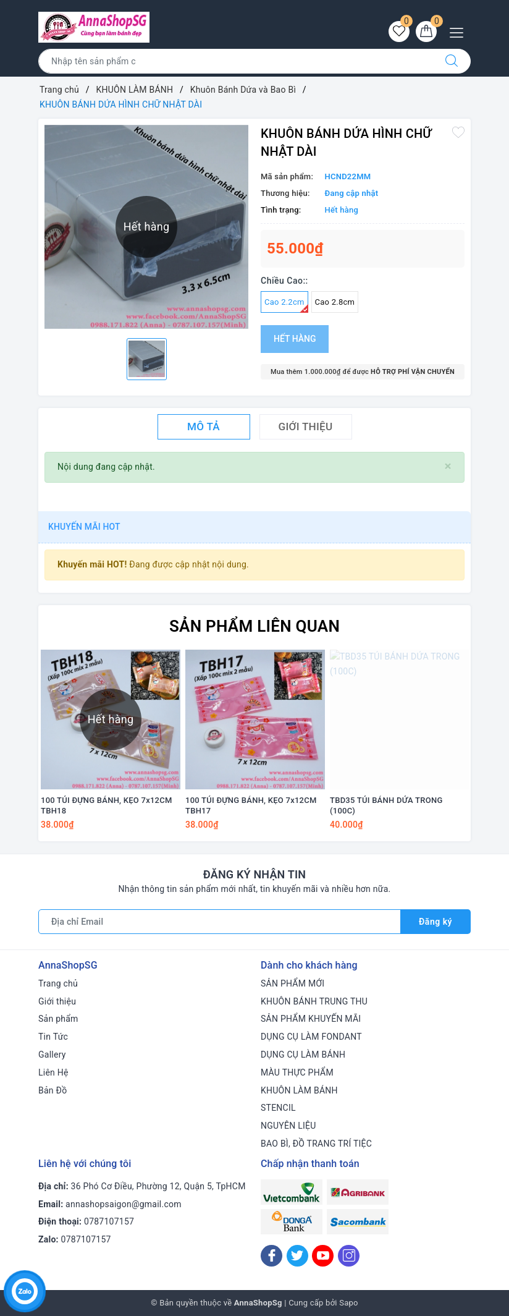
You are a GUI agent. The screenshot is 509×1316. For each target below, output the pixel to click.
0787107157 (109, 1221)
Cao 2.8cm (335, 302)
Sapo (348, 1302)
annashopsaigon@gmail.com (123, 1204)
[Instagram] (349, 1256)
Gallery (52, 1054)
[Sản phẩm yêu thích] (399, 31)
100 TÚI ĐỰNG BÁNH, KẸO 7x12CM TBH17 (251, 805)
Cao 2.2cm (286, 305)
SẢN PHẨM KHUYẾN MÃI (311, 1019)
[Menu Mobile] (460, 31)
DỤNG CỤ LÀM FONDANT (311, 1037)
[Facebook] (271, 1256)
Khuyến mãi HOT (84, 527)
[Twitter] (297, 1256)
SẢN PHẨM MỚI (292, 983)
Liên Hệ (53, 1072)
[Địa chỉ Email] (219, 921)
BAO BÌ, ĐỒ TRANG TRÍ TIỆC (316, 1143)
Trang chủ (58, 983)
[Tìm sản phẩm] (235, 61)
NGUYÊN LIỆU (288, 1126)
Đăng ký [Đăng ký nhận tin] (435, 922)
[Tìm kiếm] (451, 61)
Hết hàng (295, 339)
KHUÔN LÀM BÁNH (299, 1090)
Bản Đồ (52, 1090)
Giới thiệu (57, 1001)
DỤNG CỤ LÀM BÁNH (303, 1054)
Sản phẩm (58, 1019)
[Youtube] (323, 1256)
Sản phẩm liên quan (254, 626)
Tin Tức (53, 1037)
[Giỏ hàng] (426, 31)
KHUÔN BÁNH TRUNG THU (314, 1001)
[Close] (448, 466)
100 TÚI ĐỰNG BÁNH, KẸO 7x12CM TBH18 (106, 805)
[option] (147, 359)
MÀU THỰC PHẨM (297, 1072)
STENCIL (278, 1108)
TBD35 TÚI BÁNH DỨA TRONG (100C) (386, 805)
